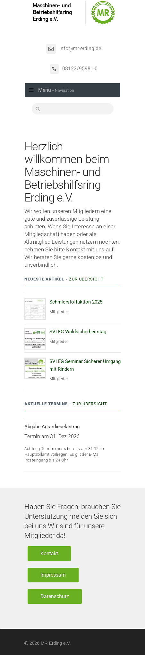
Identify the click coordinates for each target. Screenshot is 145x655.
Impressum (53, 575)
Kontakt (49, 553)
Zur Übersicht (86, 279)
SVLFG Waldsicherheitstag (77, 332)
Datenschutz (54, 596)
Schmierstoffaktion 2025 (75, 302)
